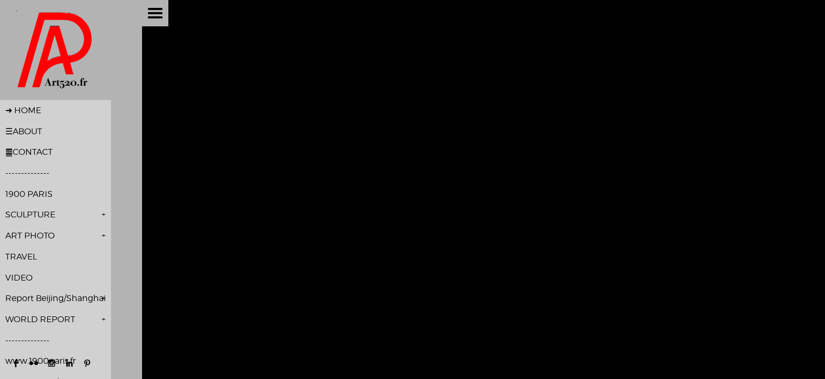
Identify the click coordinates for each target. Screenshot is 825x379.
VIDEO (19, 278)
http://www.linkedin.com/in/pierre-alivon (69, 363)
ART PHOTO (30, 236)
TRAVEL (21, 257)
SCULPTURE (30, 215)
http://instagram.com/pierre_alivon (51, 363)
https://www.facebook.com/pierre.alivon (16, 363)
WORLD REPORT (40, 319)
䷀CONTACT (29, 152)
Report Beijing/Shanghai (55, 298)
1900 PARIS (29, 194)
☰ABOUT (23, 131)
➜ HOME (23, 110)
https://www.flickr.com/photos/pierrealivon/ (33, 363)
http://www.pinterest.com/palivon (87, 363)
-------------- (27, 173)
